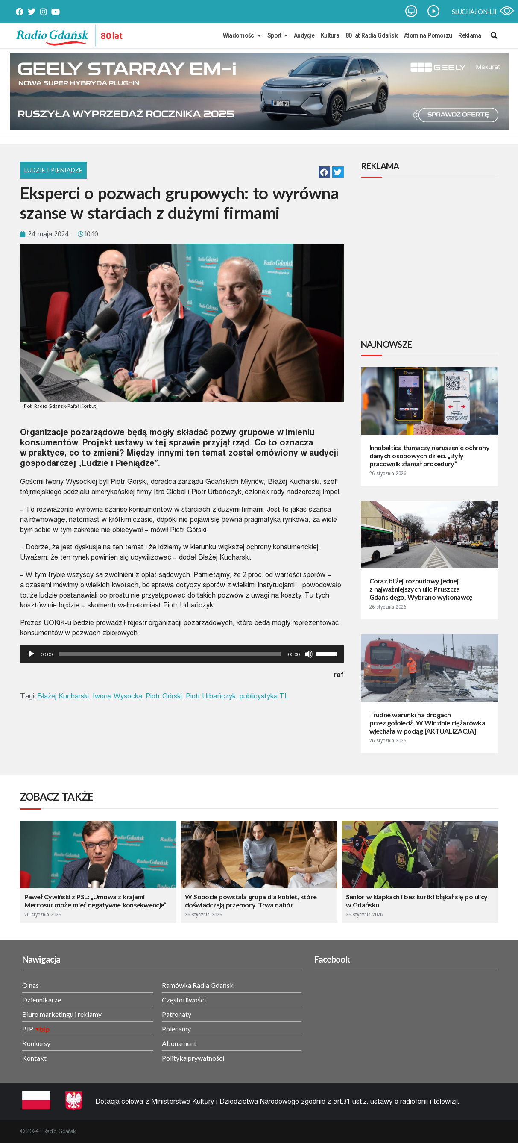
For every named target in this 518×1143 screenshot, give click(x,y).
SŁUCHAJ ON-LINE (477, 11)
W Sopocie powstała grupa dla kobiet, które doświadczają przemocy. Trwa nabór (250, 901)
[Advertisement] (431, 259)
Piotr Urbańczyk (211, 696)
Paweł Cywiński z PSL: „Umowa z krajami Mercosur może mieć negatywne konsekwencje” (95, 901)
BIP (27, 1029)
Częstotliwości (184, 1000)
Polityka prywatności (193, 1058)
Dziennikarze (41, 1000)
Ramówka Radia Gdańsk (198, 985)
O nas (30, 985)
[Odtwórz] (31, 654)
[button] (324, 172)
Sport (277, 35)
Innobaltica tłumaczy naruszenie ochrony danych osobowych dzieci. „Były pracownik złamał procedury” (429, 455)
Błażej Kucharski (63, 696)
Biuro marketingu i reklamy (62, 1014)
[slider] (170, 654)
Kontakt (34, 1058)
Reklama (469, 35)
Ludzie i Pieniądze (53, 170)
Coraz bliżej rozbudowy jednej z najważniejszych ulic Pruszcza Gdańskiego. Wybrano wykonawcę (421, 589)
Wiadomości (242, 35)
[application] (182, 654)
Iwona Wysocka (117, 696)
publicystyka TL (264, 696)
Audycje (304, 35)
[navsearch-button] (494, 35)
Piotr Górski (164, 696)
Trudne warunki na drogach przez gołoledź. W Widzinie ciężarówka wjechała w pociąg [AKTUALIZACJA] (427, 722)
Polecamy (176, 1029)
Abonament (179, 1043)
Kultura (330, 35)
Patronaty (176, 1014)
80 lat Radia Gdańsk (371, 35)
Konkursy (36, 1043)
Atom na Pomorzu (428, 35)
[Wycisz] (308, 654)
